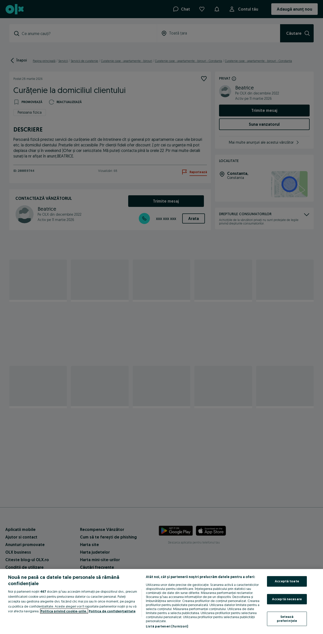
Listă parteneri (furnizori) (167, 626)
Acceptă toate (287, 581)
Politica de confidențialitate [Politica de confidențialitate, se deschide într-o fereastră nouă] (112, 611)
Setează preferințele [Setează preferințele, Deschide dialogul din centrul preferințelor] (287, 619)
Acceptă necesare (287, 599)
